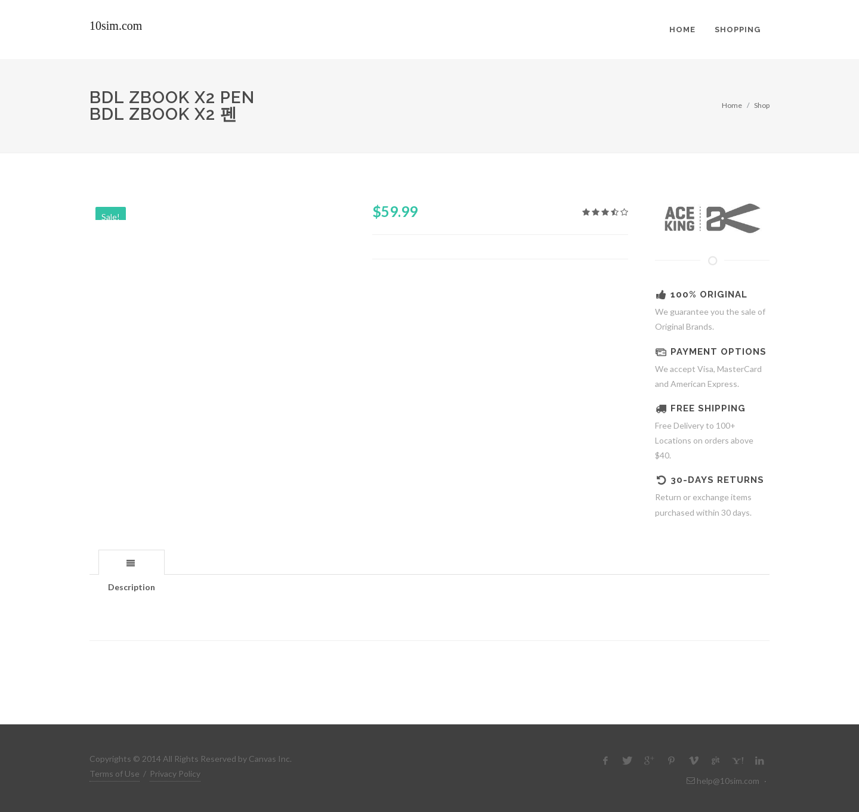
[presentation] (131, 563)
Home (732, 105)
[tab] (131, 562)
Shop (762, 105)
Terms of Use (114, 773)
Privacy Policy (175, 773)
